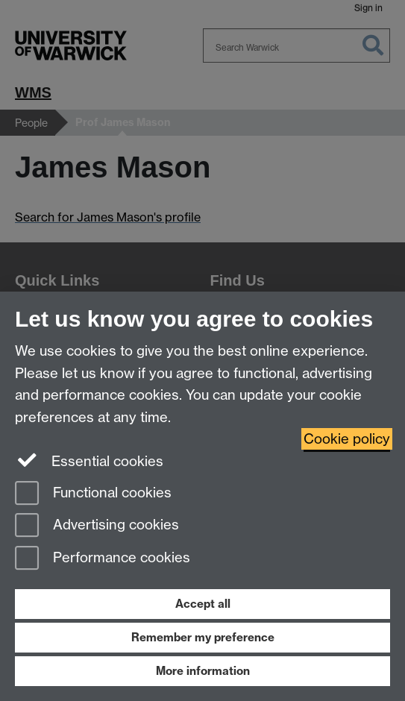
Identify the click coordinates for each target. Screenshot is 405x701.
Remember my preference (202, 637)
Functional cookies (93, 494)
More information (203, 671)
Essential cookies (89, 460)
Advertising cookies (97, 526)
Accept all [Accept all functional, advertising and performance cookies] (202, 604)
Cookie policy (347, 438)
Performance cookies (102, 559)
